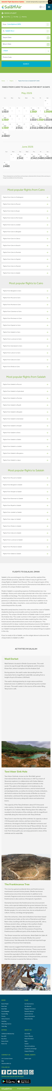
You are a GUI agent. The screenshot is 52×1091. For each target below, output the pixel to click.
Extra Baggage (5, 1011)
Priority (3, 1016)
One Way (14, 17)
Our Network (28, 1006)
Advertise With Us (6, 1063)
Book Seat (4, 1006)
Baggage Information (30, 1009)
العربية (42, 7)
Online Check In (6, 1019)
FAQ (3, 1061)
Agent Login (28, 1058)
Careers (27, 1043)
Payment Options (29, 1011)
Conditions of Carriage (30, 1048)
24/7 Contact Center (7, 1058)
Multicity (23, 17)
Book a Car (4, 1043)
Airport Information (30, 1016)
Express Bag (5, 1014)
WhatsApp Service (6, 1024)
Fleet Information (29, 1038)
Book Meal (4, 1009)
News (26, 1041)
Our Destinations (29, 1004)
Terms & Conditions (30, 1046)
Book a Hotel (5, 1041)
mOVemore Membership (8, 1033)
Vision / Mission (29, 1036)
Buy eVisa (4, 1038)
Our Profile (27, 1033)
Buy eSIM (4, 1036)
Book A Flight (5, 1004)
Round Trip (6, 17)
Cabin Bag (4, 1026)
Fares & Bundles (29, 1019)
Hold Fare (4, 1021)
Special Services (29, 1014)
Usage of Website (29, 1051)
